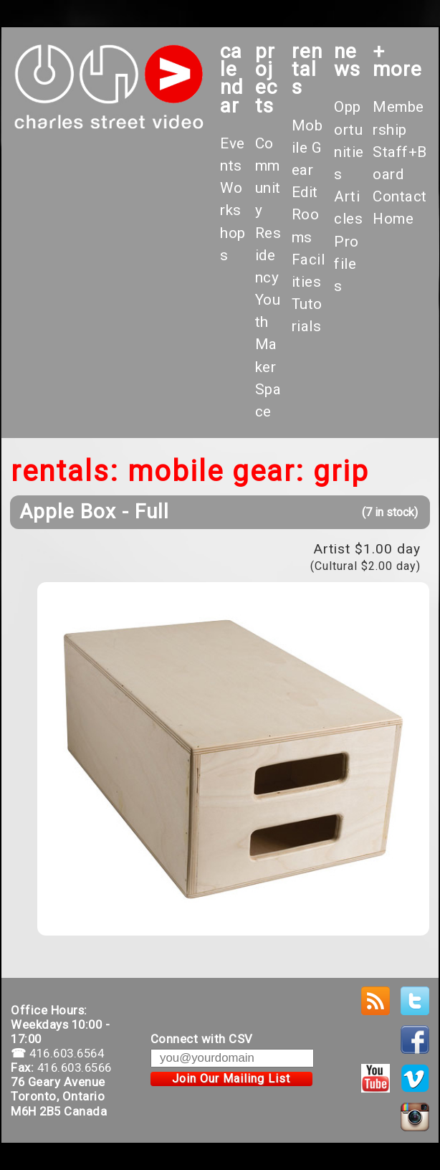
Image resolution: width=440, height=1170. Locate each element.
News (347, 60)
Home (393, 218)
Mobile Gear (307, 148)
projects (266, 78)
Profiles (346, 264)
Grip (341, 471)
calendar (232, 78)
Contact (400, 196)
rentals (307, 69)
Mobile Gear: (216, 471)
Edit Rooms (306, 214)
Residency (268, 255)
